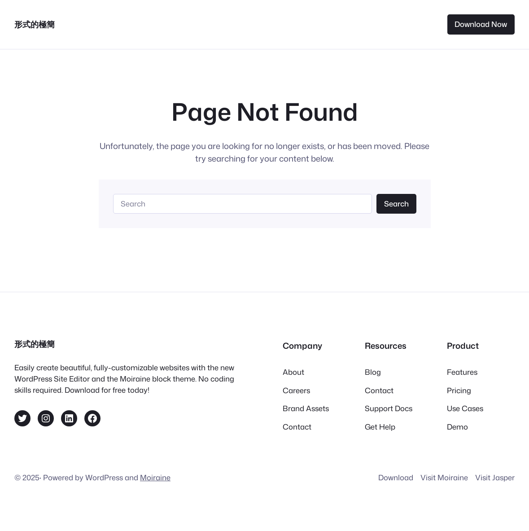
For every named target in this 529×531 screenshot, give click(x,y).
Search (396, 203)
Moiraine (155, 477)
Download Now (481, 24)
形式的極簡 (34, 24)
